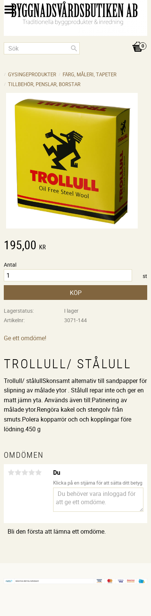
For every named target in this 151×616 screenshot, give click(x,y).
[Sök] (74, 48)
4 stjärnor (31, 472)
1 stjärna (11, 472)
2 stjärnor (17, 472)
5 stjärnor (38, 472)
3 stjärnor (24, 472)
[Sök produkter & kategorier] (42, 48)
